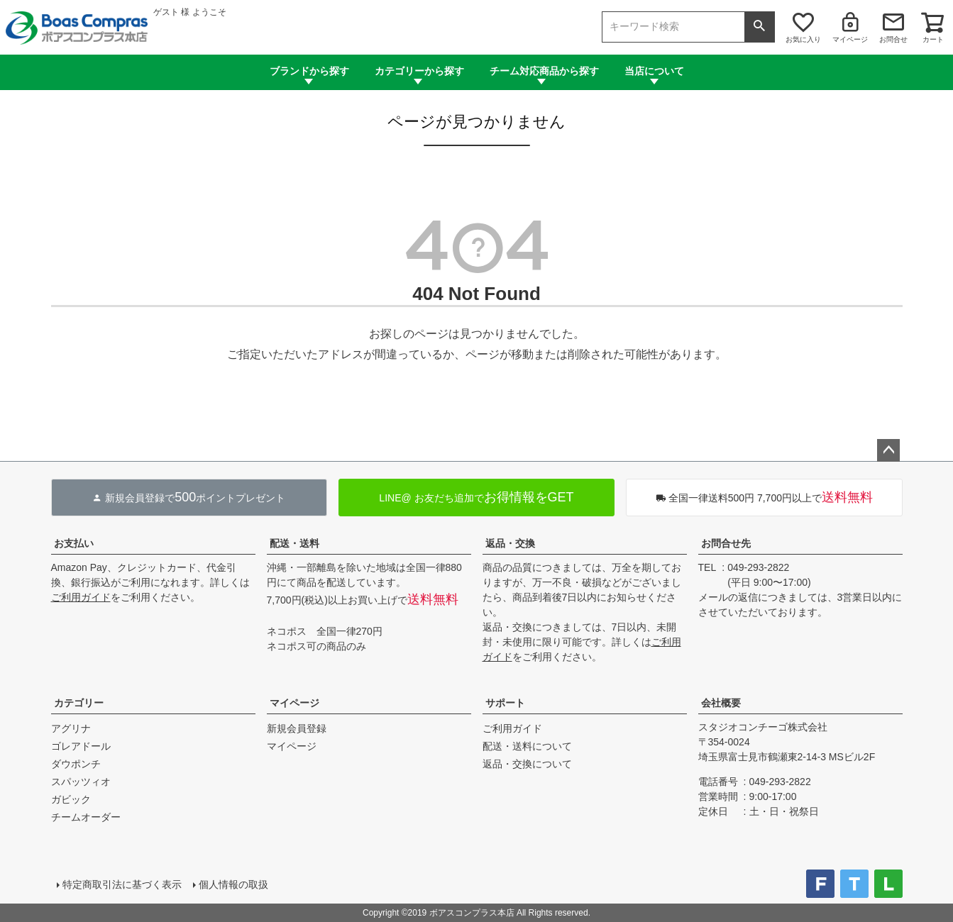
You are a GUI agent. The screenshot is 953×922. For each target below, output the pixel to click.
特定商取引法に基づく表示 (122, 884)
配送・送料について (527, 746)
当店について (654, 71)
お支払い (74, 543)
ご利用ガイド (81, 597)
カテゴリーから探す (419, 71)
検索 (759, 27)
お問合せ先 (726, 543)
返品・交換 (510, 543)
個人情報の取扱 (233, 884)
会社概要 (721, 703)
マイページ (850, 39)
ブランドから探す (309, 71)
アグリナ (71, 728)
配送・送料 (294, 543)
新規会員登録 (296, 728)
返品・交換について (527, 764)
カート (933, 39)
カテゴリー (79, 703)
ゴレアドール (81, 746)
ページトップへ (888, 450)
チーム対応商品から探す (544, 71)
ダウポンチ (76, 764)
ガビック (71, 799)
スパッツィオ (81, 781)
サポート (505, 703)
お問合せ (893, 39)
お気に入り (803, 39)
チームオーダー (86, 817)
